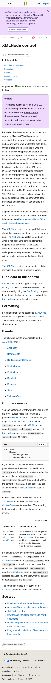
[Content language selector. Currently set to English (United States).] (15, 654)
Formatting (8, 69)
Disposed (11, 384)
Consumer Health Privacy (13, 675)
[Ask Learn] (33, 37)
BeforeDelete (13, 354)
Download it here (20, 124)
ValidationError (14, 396)
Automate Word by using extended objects (27, 607)
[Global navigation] (2, 3)
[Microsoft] (25, 4)
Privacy (17, 671)
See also (8, 80)
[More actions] (46, 37)
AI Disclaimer (7, 667)
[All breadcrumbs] (4, 37)
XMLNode (11, 229)
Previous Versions (24, 667)
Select (10, 390)
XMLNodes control (16, 611)
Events (7, 73)
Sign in (46, 3)
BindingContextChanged (19, 360)
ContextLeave (14, 372)
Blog (37, 667)
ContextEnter (13, 366)
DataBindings (33, 291)
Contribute (6, 671)
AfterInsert (12, 348)
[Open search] (39, 3)
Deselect (11, 378)
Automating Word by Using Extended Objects (17, 37)
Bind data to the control (14, 65)
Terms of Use (34, 675)
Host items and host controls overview (25, 603)
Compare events (11, 76)
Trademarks (7, 679)
